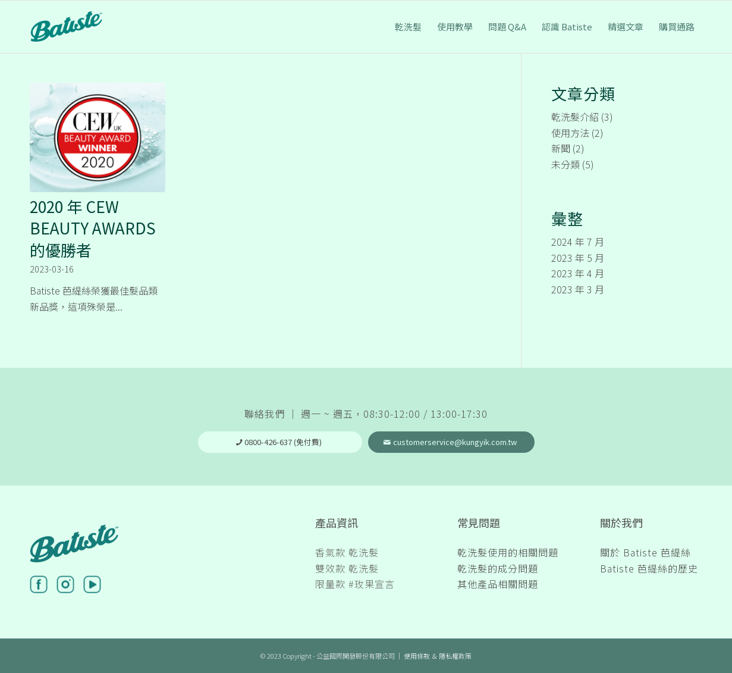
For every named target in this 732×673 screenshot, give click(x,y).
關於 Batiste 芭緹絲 (645, 552)
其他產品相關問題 (497, 584)
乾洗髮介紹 (575, 116)
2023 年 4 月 (577, 273)
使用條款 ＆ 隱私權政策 (438, 656)
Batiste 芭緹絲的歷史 (649, 568)
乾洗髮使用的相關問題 (507, 552)
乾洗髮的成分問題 (497, 568)
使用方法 (570, 133)
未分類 (565, 164)
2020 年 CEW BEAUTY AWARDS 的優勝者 (93, 228)
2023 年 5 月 (577, 258)
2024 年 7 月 (577, 241)
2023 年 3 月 (577, 289)
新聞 (560, 148)
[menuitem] (408, 27)
